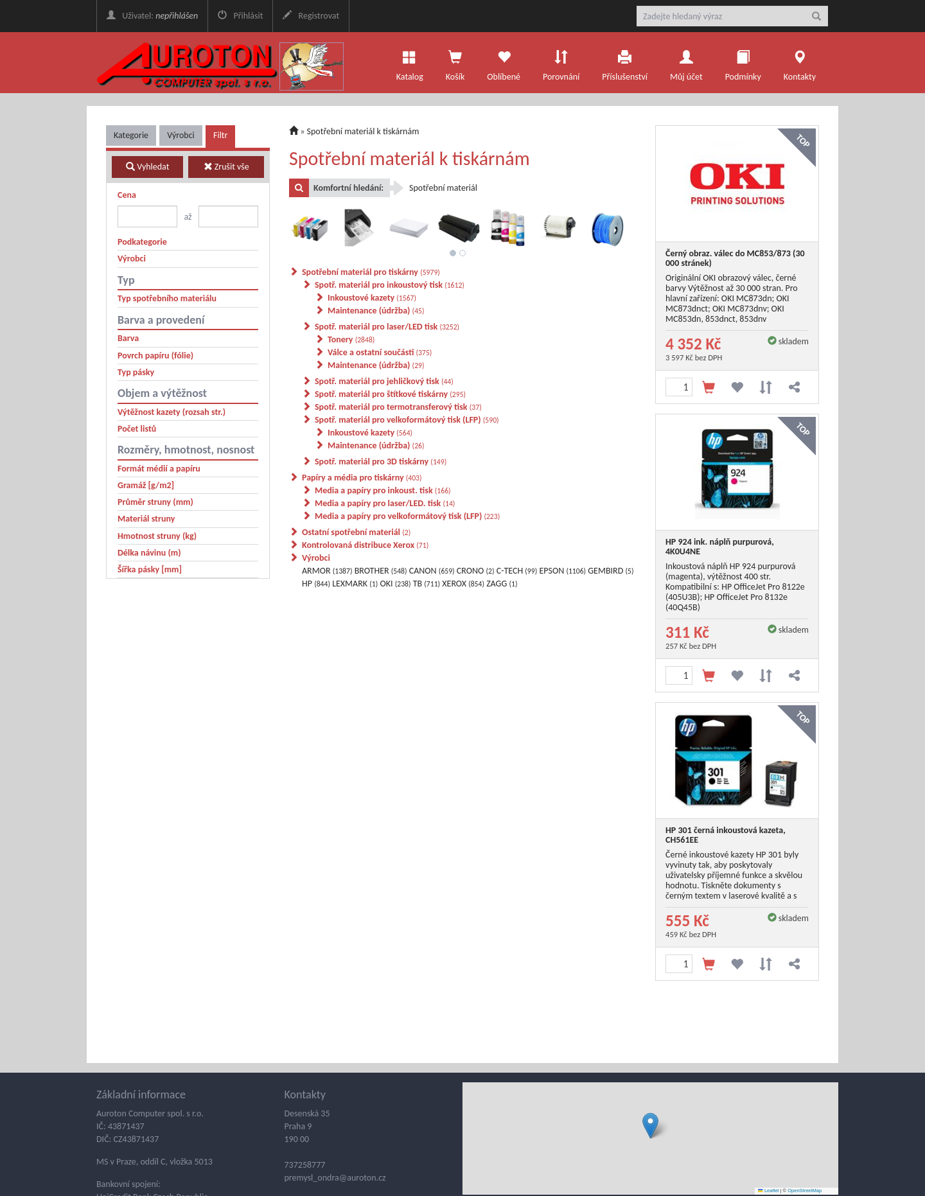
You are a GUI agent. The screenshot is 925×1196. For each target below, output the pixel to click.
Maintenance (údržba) (376, 310)
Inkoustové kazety (372, 297)
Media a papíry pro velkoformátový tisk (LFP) (407, 516)
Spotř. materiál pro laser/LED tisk (387, 326)
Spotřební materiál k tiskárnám (363, 131)
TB (426, 583)
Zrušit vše (226, 166)
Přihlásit (240, 15)
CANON (432, 570)
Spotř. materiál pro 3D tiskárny (380, 461)
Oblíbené (503, 62)
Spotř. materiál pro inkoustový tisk (389, 284)
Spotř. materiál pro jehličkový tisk (384, 381)
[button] (650, 1125)
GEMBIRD (610, 570)
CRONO (476, 570)
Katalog (409, 62)
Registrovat (311, 15)
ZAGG (501, 583)
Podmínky (743, 62)
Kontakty (800, 62)
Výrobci (181, 135)
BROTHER (381, 570)
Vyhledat (147, 166)
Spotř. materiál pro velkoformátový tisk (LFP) (407, 419)
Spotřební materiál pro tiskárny (371, 272)
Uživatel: (152, 15)
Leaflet (768, 1190)
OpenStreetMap (805, 1190)
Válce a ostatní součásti (380, 352)
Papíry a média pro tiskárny (362, 477)
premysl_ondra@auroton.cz (335, 1177)
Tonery (351, 339)
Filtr (220, 135)
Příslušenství (625, 62)
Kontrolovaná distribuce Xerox (365, 545)
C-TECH (517, 570)
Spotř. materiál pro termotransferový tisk (398, 406)
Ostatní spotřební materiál (356, 532)
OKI (395, 583)
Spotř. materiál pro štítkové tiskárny (390, 394)
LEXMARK (355, 583)
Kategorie (131, 135)
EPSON (562, 570)
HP (316, 583)
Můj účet (686, 62)
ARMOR (327, 570)
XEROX (463, 583)
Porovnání (561, 62)
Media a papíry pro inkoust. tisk (383, 490)
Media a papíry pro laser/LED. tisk (385, 503)
